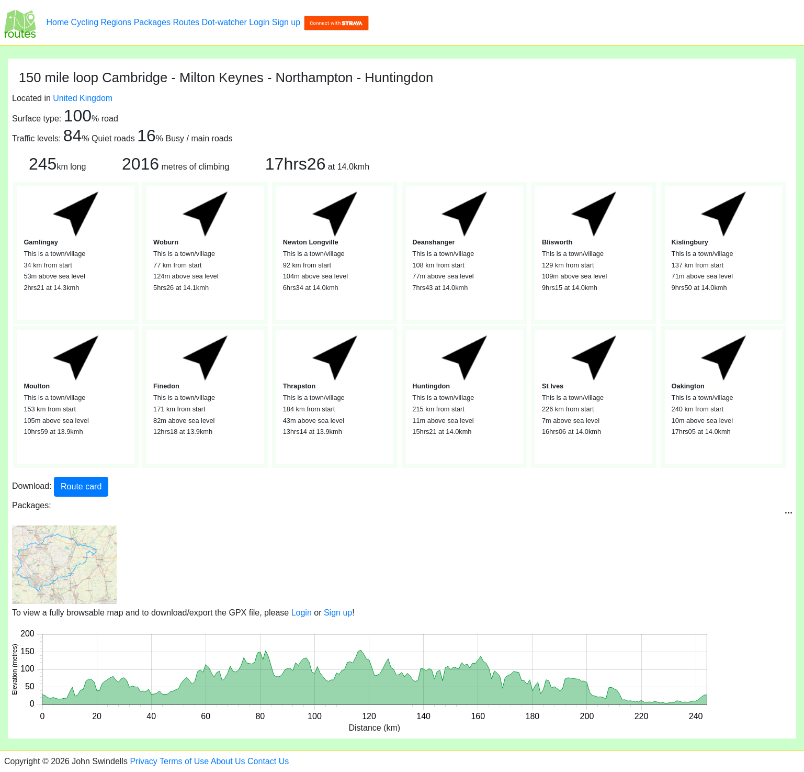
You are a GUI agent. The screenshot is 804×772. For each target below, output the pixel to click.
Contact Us (268, 761)
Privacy (143, 761)
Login (259, 22)
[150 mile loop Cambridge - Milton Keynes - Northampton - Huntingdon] (20, 22)
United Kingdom (82, 98)
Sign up (286, 22)
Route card (81, 486)
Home (57, 22)
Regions (116, 22)
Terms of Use (184, 761)
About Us (228, 761)
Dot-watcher (224, 22)
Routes (186, 22)
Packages (152, 22)
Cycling (84, 22)
